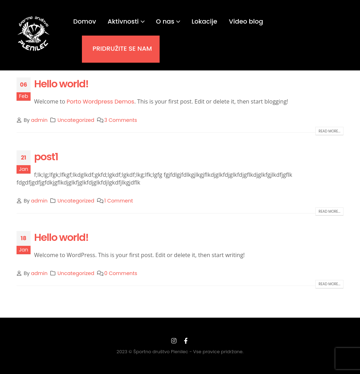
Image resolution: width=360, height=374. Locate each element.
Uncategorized (76, 120)
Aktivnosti (123, 21)
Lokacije (204, 21)
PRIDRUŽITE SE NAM (122, 48)
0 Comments (120, 273)
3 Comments (120, 120)
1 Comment (118, 200)
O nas (165, 21)
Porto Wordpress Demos (100, 102)
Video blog (246, 21)
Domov (84, 21)
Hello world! (61, 84)
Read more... (329, 131)
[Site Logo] (34, 34)
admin (39, 120)
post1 (46, 157)
